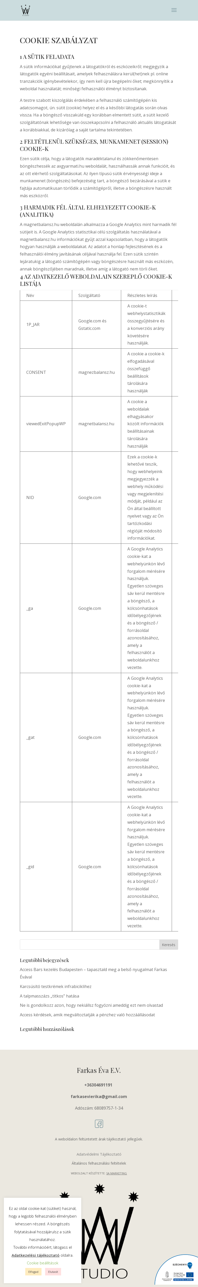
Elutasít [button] (53, 1272)
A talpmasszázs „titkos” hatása (49, 996)
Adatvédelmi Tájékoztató (99, 1154)
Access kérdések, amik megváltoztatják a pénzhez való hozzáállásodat (87, 1015)
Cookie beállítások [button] (42, 1262)
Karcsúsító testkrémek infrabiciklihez (56, 986)
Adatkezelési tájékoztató (36, 1255)
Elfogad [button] (33, 1272)
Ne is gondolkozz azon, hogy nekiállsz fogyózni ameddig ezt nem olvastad (91, 1005)
